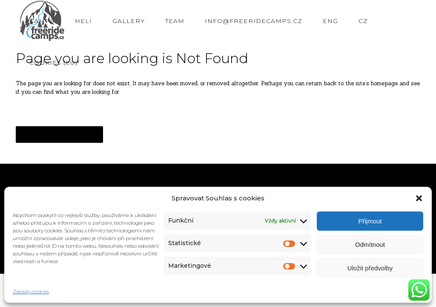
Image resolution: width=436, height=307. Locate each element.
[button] (419, 198)
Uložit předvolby (370, 268)
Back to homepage (59, 134)
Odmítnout (370, 244)
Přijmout (370, 221)
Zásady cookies (31, 291)
